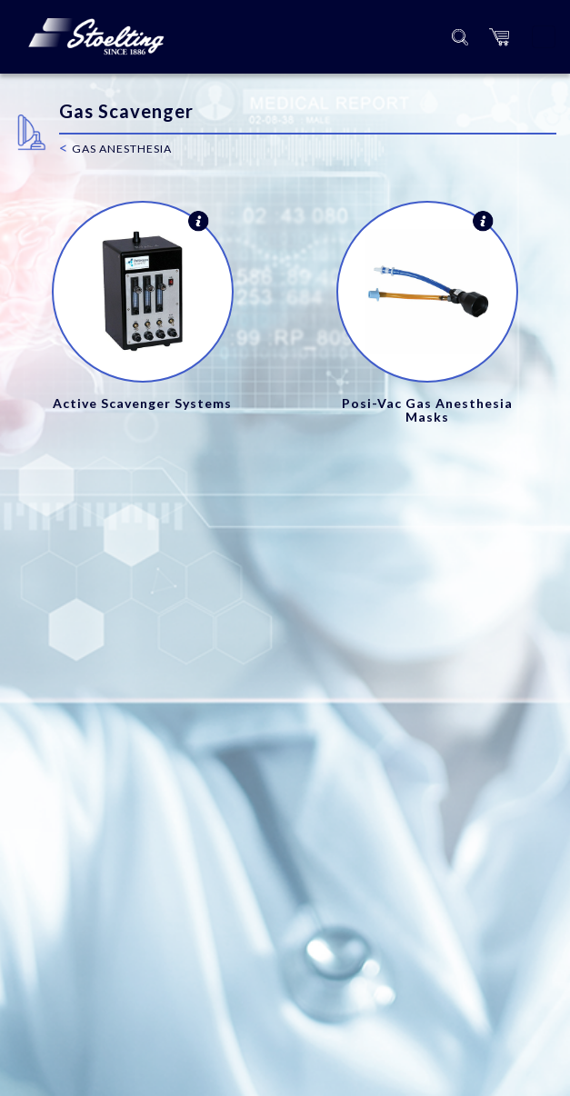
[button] (499, 37)
